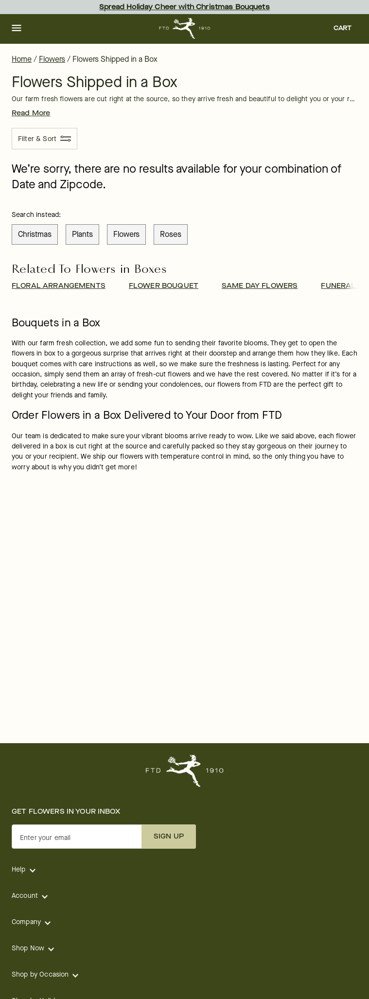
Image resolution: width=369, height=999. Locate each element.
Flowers (52, 59)
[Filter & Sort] (44, 138)
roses (170, 234)
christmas (35, 234)
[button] (16, 28)
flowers (126, 234)
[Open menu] (16, 28)
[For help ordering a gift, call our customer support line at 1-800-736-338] (184, 28)
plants (82, 234)
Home (22, 59)
